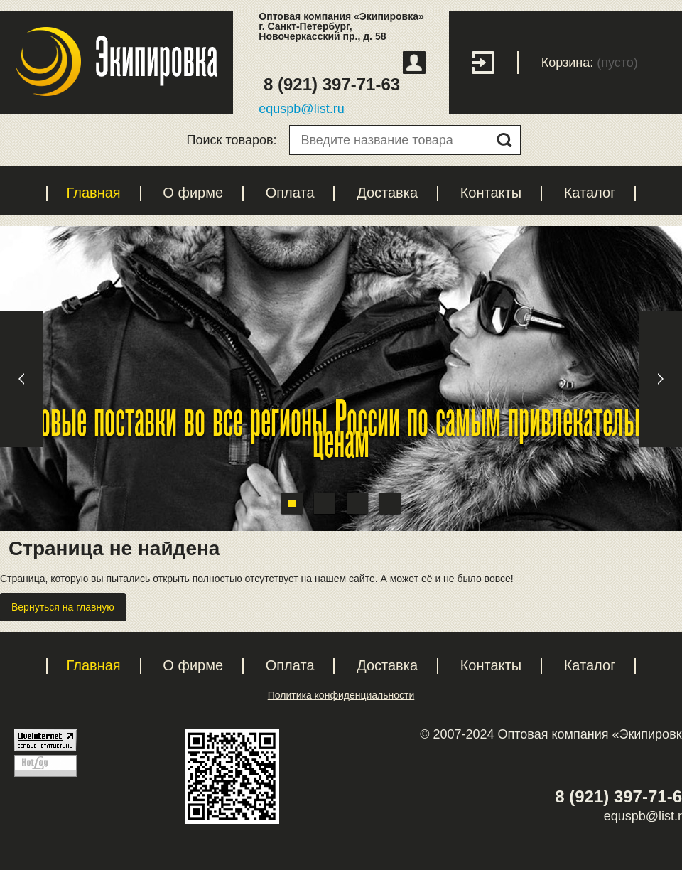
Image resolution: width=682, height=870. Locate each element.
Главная (94, 192)
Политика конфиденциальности (341, 695)
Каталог (590, 192)
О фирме (193, 192)
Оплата (290, 192)
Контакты (490, 192)
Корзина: (567, 62)
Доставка (387, 192)
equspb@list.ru (301, 109)
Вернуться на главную (62, 607)
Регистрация (414, 62)
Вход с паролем (495, 62)
